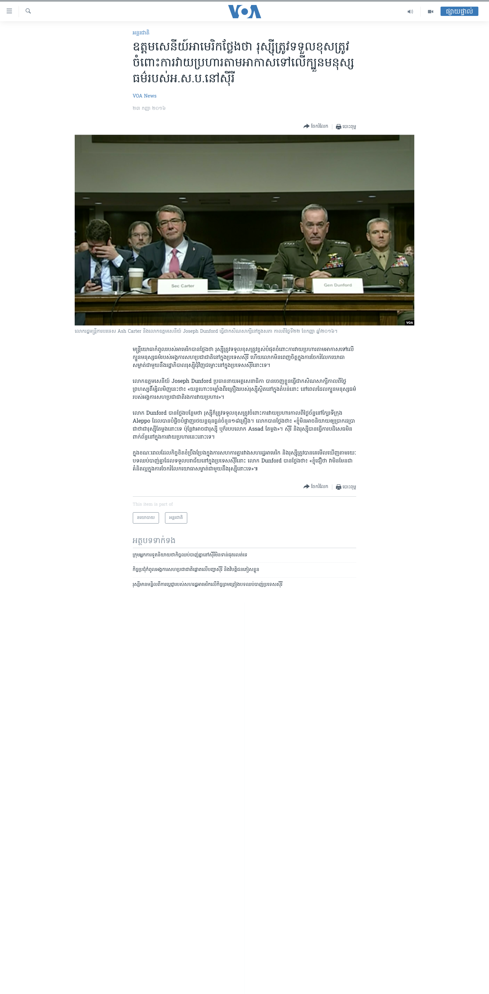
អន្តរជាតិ (141, 33)
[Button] (315, 126)
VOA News (145, 96)
